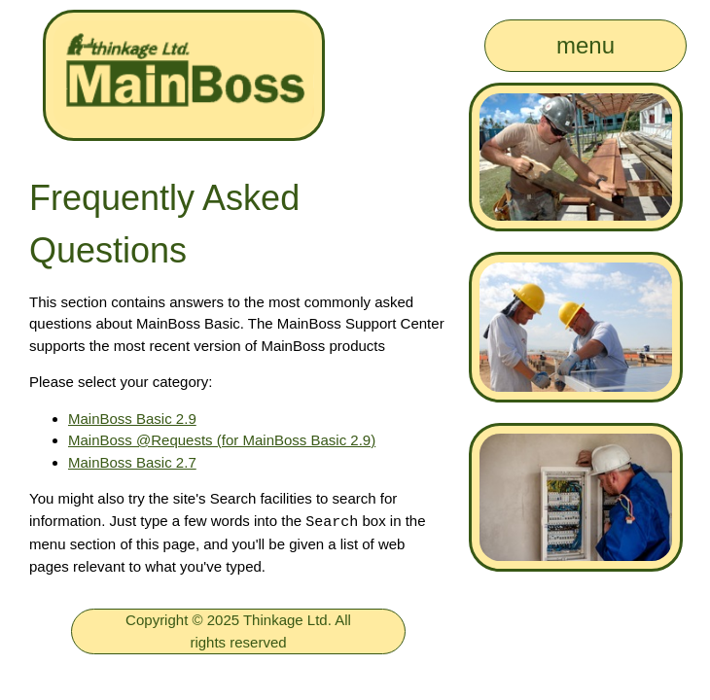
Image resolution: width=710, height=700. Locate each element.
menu (585, 45)
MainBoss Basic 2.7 (132, 462)
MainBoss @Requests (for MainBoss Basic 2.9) (221, 440)
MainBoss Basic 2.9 (132, 418)
